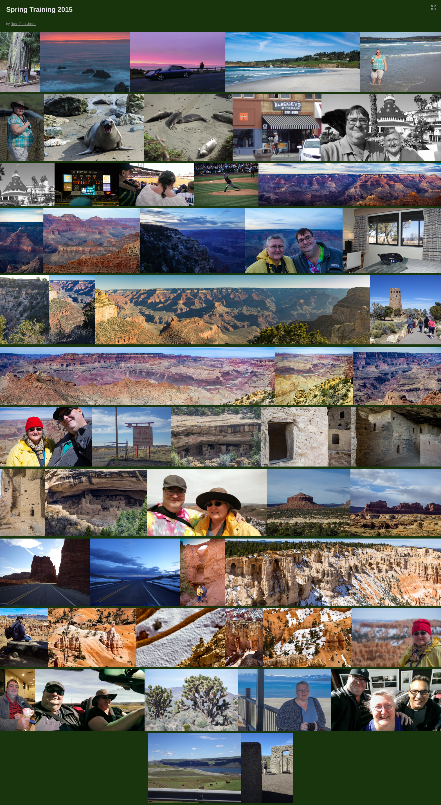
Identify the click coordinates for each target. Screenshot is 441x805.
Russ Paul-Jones (23, 24)
